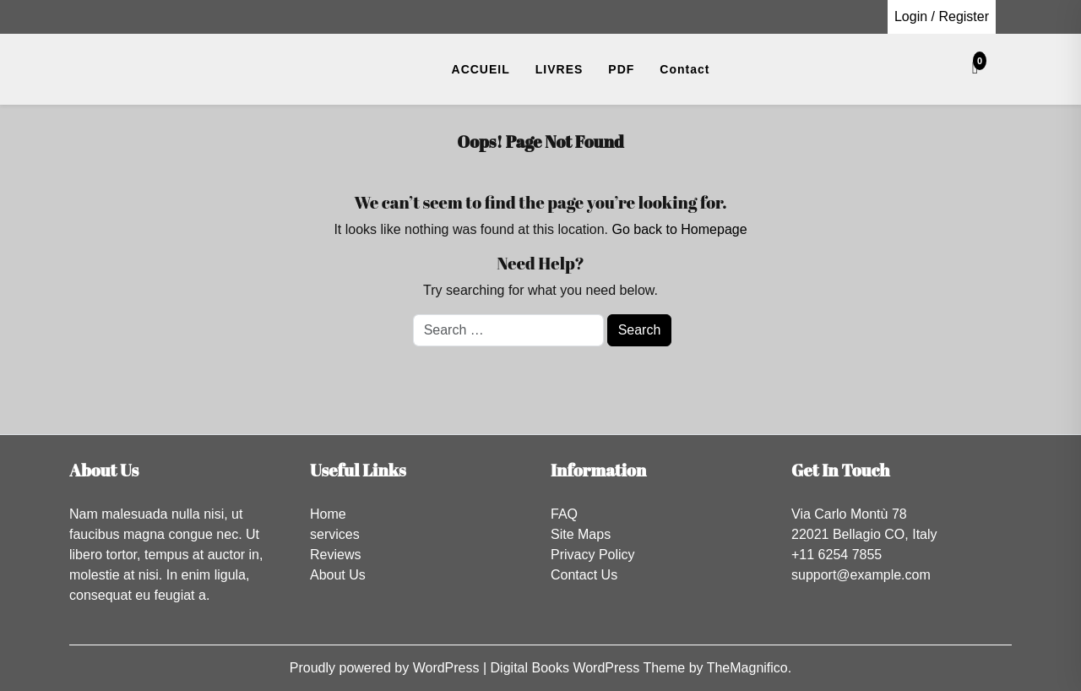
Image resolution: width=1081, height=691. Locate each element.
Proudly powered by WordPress (386, 668)
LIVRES (559, 69)
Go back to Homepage (679, 229)
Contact (684, 69)
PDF (621, 69)
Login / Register (941, 16)
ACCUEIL (481, 69)
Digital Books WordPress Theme (590, 668)
